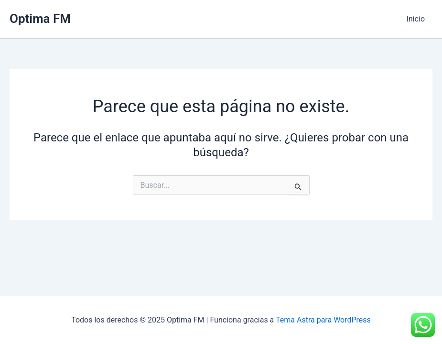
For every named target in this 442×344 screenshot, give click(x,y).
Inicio (416, 18)
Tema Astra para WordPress (323, 319)
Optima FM (40, 18)
